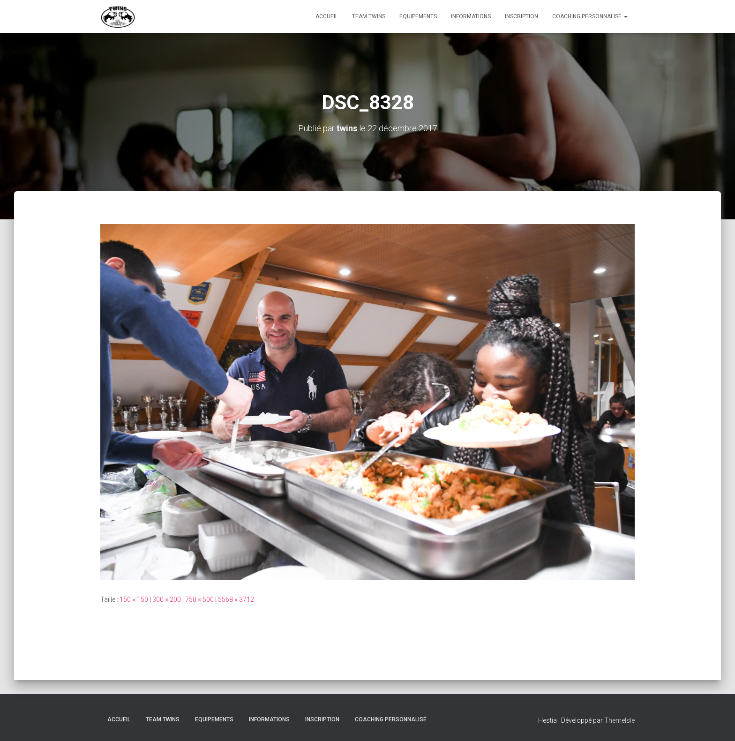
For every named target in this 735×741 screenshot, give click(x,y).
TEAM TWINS (368, 16)
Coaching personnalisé (590, 16)
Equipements (418, 16)
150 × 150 (134, 599)
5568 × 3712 (236, 599)
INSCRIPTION (521, 16)
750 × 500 (199, 599)
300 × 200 (166, 599)
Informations (471, 16)
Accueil (326, 16)
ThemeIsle (619, 720)
